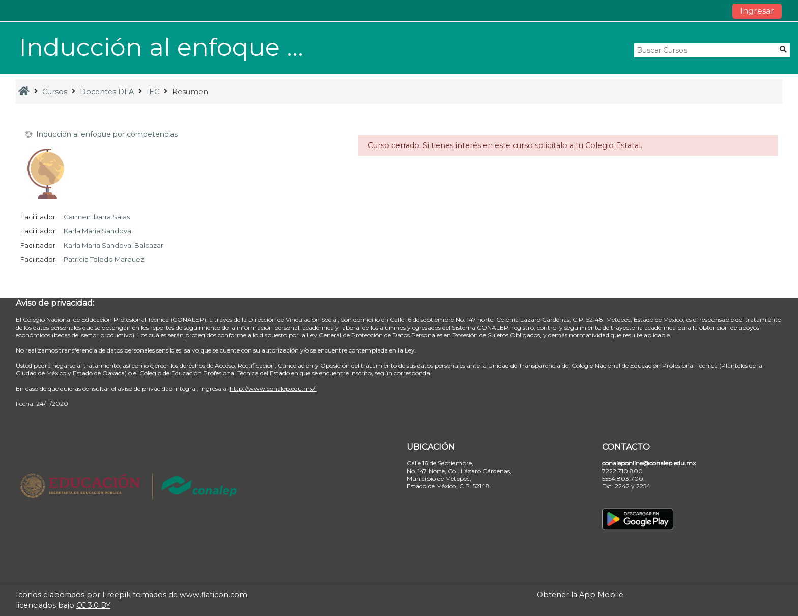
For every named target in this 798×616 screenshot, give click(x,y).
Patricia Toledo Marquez (104, 259)
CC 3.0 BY (93, 605)
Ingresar (757, 11)
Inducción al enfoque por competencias (107, 134)
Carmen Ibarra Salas (97, 217)
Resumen (190, 91)
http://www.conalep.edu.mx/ (273, 388)
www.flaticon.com (213, 594)
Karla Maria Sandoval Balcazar (113, 245)
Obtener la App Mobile (580, 594)
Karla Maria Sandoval (98, 231)
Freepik (116, 594)
